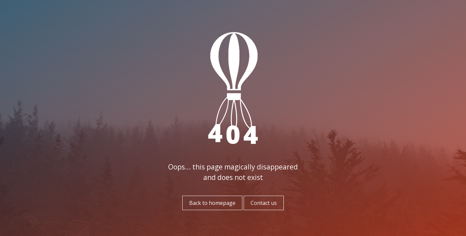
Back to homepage (212, 202)
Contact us (264, 202)
